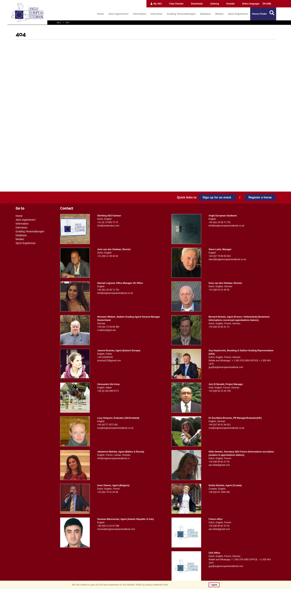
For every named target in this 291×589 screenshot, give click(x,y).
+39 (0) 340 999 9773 (108, 391)
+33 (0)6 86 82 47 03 (219, 461)
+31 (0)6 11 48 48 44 (107, 256)
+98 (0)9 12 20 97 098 (108, 526)
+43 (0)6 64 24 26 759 (219, 391)
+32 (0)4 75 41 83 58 (107, 492)
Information (139, 13)
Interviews (157, 13)
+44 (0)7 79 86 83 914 (219, 256)
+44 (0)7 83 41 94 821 (219, 424)
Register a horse (260, 197)
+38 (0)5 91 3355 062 (219, 492)
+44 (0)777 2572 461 (107, 424)
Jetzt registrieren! (118, 13)
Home (100, 13)
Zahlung (214, 3)
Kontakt (230, 3)
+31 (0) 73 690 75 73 (107, 222)
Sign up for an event (217, 197)
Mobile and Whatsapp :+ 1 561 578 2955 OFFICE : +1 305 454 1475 (240, 561)
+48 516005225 (105, 357)
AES (59, 22)
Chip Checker (176, 3)
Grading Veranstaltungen (181, 13)
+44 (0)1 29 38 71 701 (219, 222)
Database (205, 13)
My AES (156, 3)
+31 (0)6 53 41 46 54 (219, 289)
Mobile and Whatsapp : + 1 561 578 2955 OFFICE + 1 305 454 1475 (240, 362)
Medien (219, 13)
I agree (214, 585)
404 (65, 22)
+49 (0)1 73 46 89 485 (108, 327)
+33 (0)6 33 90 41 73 (219, 327)
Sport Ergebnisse (238, 13)
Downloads (197, 3)
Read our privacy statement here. (152, 584)
